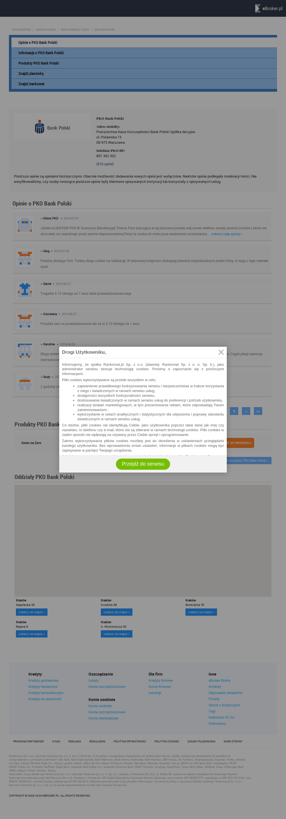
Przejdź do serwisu (143, 464)
